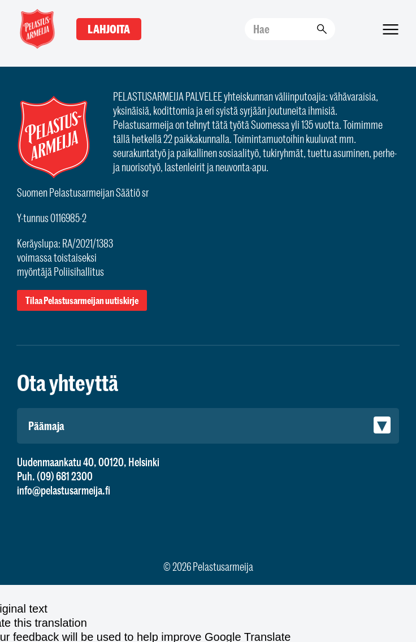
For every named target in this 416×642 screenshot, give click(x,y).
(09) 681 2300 (65, 476)
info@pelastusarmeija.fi (63, 490)
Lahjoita (109, 29)
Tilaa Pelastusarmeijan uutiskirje (81, 300)
